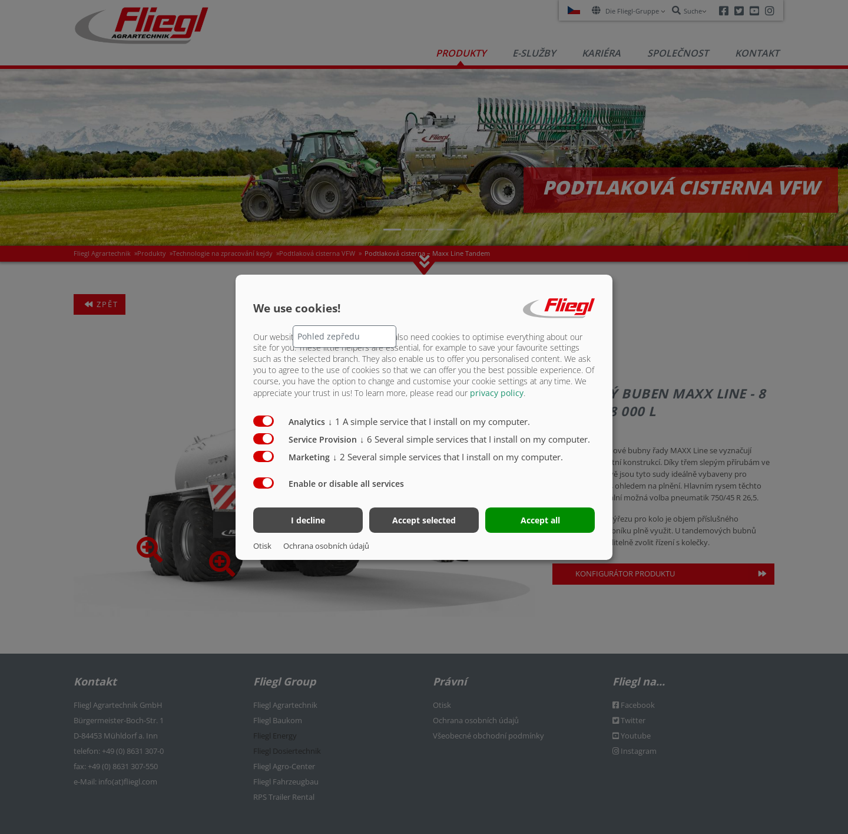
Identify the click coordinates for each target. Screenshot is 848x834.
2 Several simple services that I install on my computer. (448, 457)
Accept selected (424, 520)
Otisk (262, 545)
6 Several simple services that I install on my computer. (475, 439)
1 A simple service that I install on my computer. (429, 421)
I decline (308, 520)
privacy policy (497, 392)
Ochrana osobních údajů (326, 545)
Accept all (540, 520)
